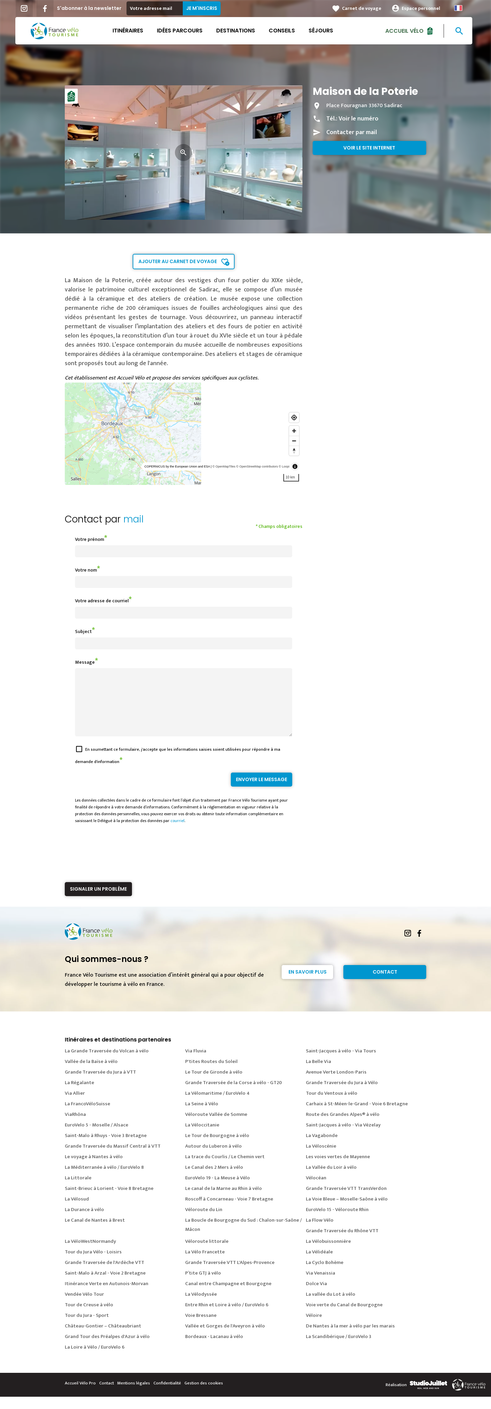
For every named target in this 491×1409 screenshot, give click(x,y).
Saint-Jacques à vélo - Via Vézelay (343, 1137)
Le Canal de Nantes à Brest (95, 1232)
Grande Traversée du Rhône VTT (342, 1243)
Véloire (314, 1327)
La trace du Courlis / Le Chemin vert (225, 1169)
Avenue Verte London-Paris (336, 1084)
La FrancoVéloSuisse (87, 1116)
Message (85, 662)
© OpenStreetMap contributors (257, 466)
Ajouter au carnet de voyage (177, 261)
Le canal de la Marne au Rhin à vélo (223, 1200)
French (460, 8)
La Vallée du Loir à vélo (331, 1179)
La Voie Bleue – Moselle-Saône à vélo (347, 1211)
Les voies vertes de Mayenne (338, 1169)
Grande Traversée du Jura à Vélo (342, 1095)
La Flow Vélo (319, 1232)
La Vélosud (77, 1211)
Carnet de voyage (363, 8)
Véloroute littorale (206, 1253)
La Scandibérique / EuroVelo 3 (338, 1349)
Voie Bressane (201, 1327)
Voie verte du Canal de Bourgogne (344, 1317)
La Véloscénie (321, 1158)
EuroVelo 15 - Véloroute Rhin (337, 1222)
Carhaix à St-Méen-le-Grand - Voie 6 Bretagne (357, 1116)
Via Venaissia (320, 1285)
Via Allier (75, 1105)
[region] (183, 434)
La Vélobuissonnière (328, 1253)
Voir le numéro (358, 119)
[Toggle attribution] (295, 466)
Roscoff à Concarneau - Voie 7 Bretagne (229, 1211)
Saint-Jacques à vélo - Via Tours (341, 1063)
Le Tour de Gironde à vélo (213, 1084)
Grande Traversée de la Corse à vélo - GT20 (233, 1095)
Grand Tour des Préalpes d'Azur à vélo (107, 1349)
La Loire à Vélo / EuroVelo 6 (94, 1359)
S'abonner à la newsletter (91, 8)
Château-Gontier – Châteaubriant (103, 1338)
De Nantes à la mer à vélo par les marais (350, 1338)
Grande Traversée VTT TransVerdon (346, 1200)
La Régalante (79, 1095)
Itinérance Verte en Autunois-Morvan (106, 1296)
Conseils (283, 30)
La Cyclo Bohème (324, 1274)
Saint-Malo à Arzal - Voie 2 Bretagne (105, 1285)
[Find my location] (294, 417)
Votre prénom (89, 539)
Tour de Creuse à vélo (89, 1317)
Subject (83, 631)
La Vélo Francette (205, 1264)
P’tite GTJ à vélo (203, 1285)
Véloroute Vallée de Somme (216, 1126)
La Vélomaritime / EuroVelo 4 (217, 1105)
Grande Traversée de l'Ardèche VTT (104, 1274)
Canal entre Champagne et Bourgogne (228, 1296)
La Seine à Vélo (201, 1116)
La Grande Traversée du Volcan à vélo (107, 1063)
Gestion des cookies (203, 1395)
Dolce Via (316, 1296)
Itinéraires (129, 30)
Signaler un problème (98, 901)
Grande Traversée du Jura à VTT (100, 1084)
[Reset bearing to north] (294, 451)
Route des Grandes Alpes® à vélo (343, 1126)
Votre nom (86, 570)
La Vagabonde (322, 1148)
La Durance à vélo (84, 1222)
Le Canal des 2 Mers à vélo (214, 1179)
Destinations (237, 30)
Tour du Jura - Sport (87, 1327)
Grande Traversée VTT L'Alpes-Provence (229, 1274)
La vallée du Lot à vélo (330, 1306)
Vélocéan (316, 1190)
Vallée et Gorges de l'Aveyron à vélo (225, 1338)
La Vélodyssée (201, 1306)
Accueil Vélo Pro (80, 1395)
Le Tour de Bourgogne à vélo (217, 1148)
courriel (177, 833)
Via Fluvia (195, 1063)
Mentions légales (133, 1395)
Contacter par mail (351, 132)
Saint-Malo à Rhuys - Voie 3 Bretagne (106, 1148)
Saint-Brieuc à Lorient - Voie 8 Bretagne (109, 1200)
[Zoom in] (294, 431)
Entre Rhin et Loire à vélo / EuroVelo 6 (226, 1317)
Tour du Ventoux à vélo (331, 1105)
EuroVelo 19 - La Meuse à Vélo (217, 1190)
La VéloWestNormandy (90, 1253)
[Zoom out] (294, 441)
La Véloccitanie (202, 1137)
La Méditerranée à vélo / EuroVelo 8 (104, 1179)
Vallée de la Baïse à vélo (91, 1073)
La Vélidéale (319, 1264)
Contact (385, 984)
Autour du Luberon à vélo (213, 1158)
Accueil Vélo (406, 30)
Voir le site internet (369, 147)
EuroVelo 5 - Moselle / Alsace (96, 1137)
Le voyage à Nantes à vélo (94, 1169)
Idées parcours (181, 30)
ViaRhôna (75, 1126)
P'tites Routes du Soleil (211, 1073)
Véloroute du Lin (203, 1222)
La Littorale (78, 1190)
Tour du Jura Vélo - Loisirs (93, 1264)
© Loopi (284, 466)
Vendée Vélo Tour (84, 1306)
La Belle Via (318, 1073)
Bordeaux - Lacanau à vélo (214, 1349)
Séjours (322, 30)
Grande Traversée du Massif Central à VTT (113, 1158)
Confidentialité (167, 1395)
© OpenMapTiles (223, 466)
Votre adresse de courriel (102, 601)
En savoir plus (307, 984)
